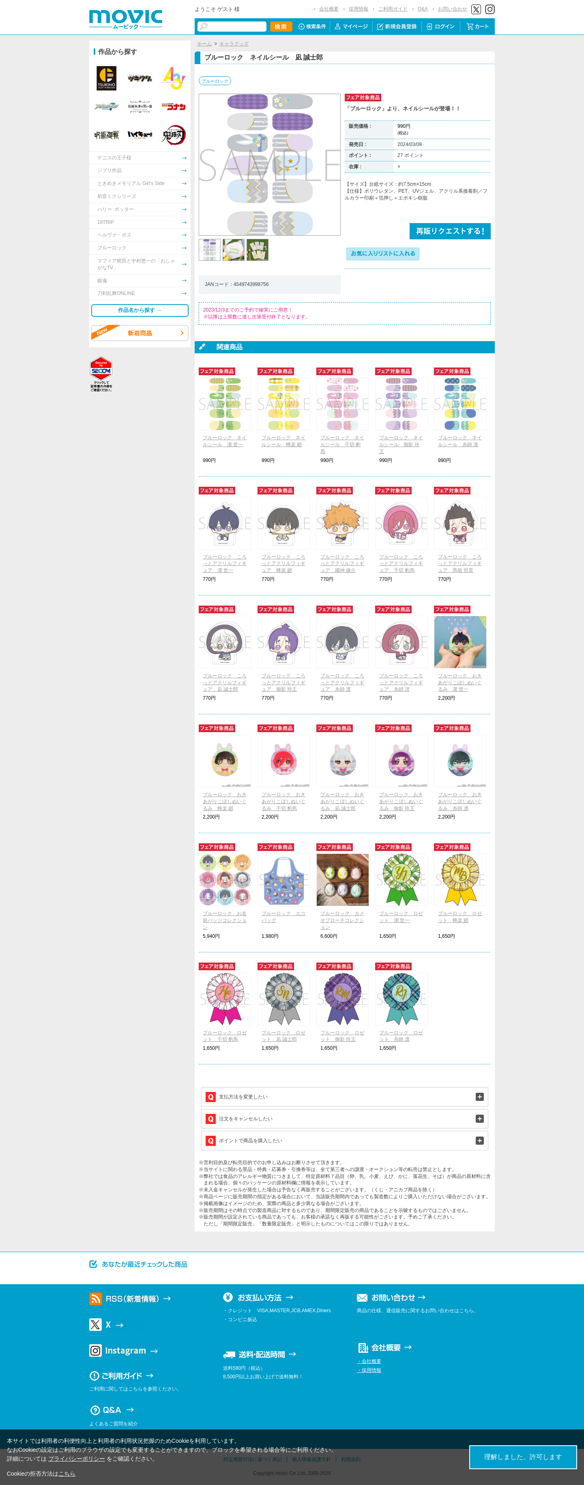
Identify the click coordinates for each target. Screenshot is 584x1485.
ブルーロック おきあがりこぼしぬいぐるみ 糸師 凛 (460, 801)
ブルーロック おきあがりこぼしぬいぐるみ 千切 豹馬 (283, 801)
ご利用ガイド (393, 9)
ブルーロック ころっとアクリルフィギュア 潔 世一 (225, 564)
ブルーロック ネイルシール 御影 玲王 (401, 444)
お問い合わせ (452, 9)
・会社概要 (369, 1361)
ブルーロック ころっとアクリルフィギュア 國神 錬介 (342, 564)
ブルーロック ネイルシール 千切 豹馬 (342, 444)
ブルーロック (215, 81)
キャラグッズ (234, 44)
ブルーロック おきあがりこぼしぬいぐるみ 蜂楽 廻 (225, 801)
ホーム (204, 44)
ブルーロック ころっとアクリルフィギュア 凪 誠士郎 (225, 682)
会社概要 (329, 9)
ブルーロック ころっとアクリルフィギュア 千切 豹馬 (401, 564)
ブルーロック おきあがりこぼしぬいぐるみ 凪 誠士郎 (342, 801)
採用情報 (358, 9)
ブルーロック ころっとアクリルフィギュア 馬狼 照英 (460, 564)
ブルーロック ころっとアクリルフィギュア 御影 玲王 (283, 682)
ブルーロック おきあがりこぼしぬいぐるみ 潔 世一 (460, 682)
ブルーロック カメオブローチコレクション (342, 920)
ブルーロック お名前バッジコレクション (225, 920)
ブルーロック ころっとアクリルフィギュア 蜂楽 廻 (283, 564)
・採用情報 (369, 1370)
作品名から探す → (140, 310)
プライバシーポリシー (76, 1458)
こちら (66, 1473)
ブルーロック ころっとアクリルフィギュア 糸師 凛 (342, 682)
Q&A (423, 9)
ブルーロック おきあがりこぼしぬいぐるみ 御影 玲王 (401, 801)
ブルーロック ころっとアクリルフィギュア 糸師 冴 (401, 682)
